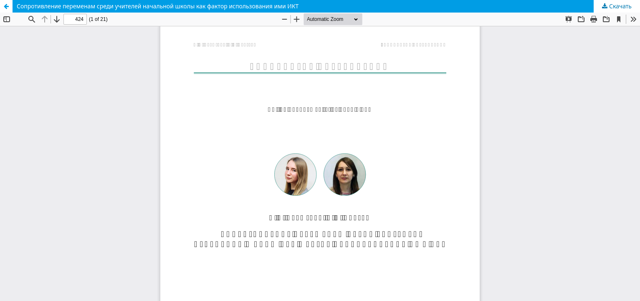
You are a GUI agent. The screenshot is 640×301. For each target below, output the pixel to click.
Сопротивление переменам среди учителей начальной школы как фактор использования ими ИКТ (157, 6)
